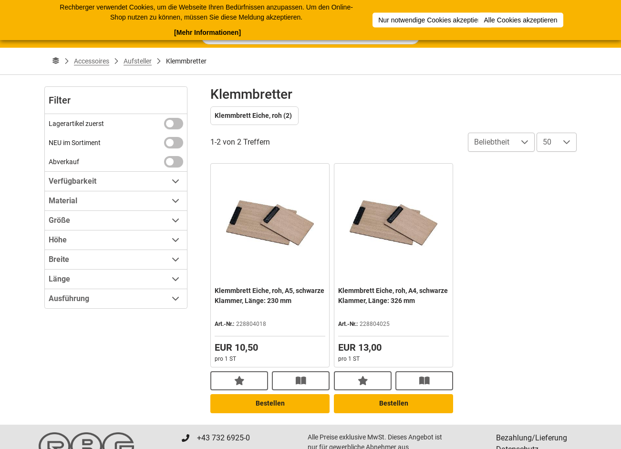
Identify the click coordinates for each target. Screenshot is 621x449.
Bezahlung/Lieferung (531, 437)
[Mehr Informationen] (207, 31)
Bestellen (270, 403)
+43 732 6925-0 (223, 437)
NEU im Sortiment (75, 142)
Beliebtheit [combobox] (491, 141)
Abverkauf (64, 162)
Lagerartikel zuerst (76, 123)
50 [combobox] (547, 141)
